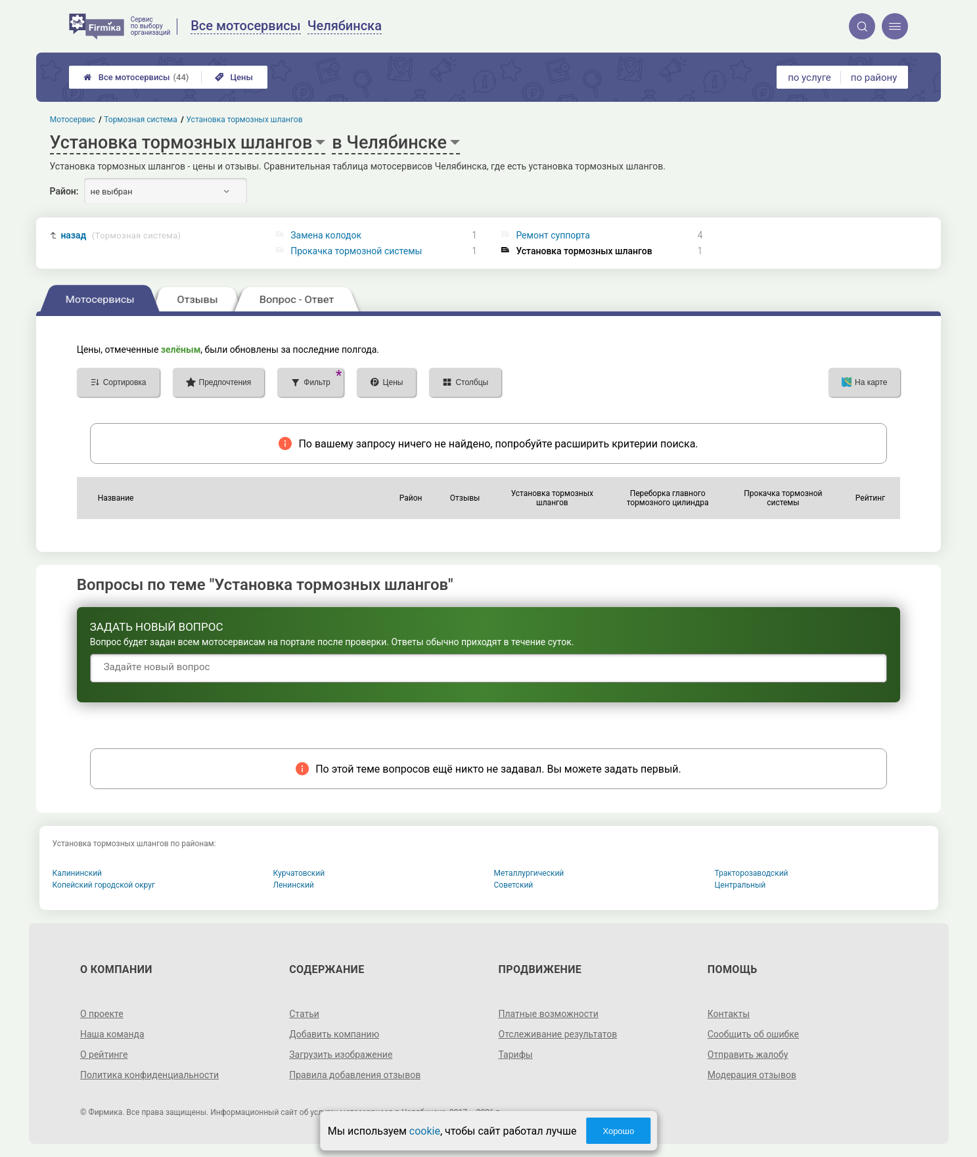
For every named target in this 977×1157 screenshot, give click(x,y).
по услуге (809, 77)
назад (120, 235)
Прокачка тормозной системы (356, 251)
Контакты (729, 1014)
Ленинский (293, 885)
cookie (424, 1131)
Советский (514, 885)
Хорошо (618, 1131)
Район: (64, 191)
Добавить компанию (334, 1034)
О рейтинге (104, 1054)
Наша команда (112, 1034)
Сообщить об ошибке (753, 1034)
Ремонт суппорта (552, 235)
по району (874, 77)
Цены (234, 77)
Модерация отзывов (752, 1075)
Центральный (740, 885)
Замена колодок (325, 235)
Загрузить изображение (340, 1054)
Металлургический (529, 873)
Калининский (77, 873)
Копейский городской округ (104, 885)
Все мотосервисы (136, 77)
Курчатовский (299, 873)
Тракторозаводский (751, 873)
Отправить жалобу (748, 1054)
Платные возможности (549, 1014)
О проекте (102, 1014)
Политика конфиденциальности (149, 1075)
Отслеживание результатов (558, 1034)
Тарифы (516, 1054)
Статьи (304, 1014)
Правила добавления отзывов (354, 1075)
